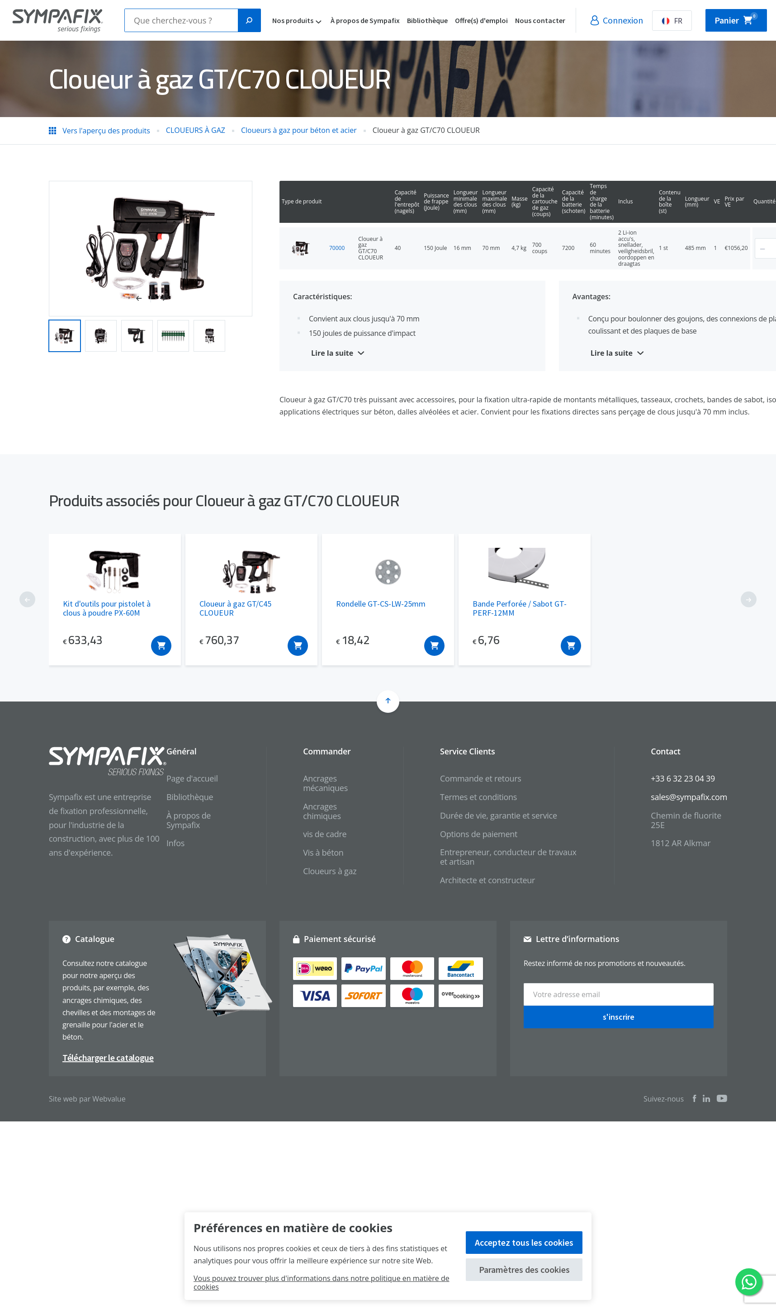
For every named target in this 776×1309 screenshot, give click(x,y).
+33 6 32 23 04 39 (683, 778)
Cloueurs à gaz (329, 871)
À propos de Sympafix (375, 20)
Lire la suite (332, 353)
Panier (741, 18)
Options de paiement (478, 834)
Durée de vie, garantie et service (498, 815)
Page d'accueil (192, 778)
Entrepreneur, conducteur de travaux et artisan (508, 857)
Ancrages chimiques (322, 811)
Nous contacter (550, 20)
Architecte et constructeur (487, 880)
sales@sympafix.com (689, 796)
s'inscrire (618, 1017)
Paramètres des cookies (524, 1269)
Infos (175, 843)
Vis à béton (323, 852)
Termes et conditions (478, 796)
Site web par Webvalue (87, 1099)
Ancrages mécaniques (325, 783)
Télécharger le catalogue (108, 1057)
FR (682, 21)
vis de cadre (324, 834)
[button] (143, 299)
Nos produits (302, 20)
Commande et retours (480, 778)
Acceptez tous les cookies (524, 1242)
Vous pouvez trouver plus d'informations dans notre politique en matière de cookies (322, 1282)
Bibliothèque (437, 20)
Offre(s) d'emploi (491, 20)
